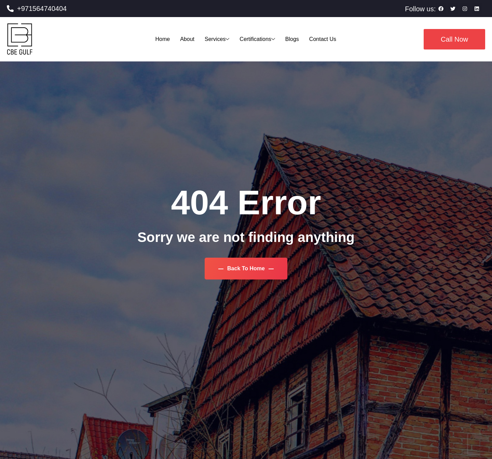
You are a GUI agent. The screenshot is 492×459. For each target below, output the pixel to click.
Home (162, 39)
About (187, 39)
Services (217, 39)
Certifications (257, 39)
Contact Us (322, 39)
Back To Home (246, 268)
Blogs (292, 39)
